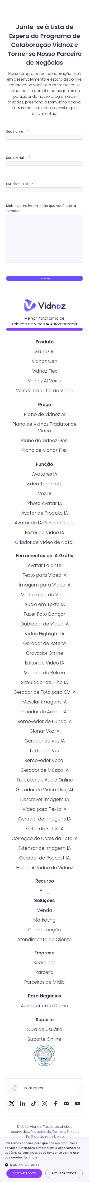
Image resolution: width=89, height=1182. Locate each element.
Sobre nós (44, 989)
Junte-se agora (44, 281)
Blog (45, 917)
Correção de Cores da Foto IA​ (45, 864)
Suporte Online (44, 1065)
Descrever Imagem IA (44, 825)
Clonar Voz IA (44, 757)
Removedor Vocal (44, 786)
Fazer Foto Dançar (44, 640)
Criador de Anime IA (44, 738)
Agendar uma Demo (44, 1032)
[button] (44, 1164)
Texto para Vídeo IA (44, 601)
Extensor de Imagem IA (44, 874)
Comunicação (44, 956)
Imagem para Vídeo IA (44, 611)
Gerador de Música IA (45, 796)
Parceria (44, 998)
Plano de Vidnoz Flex (44, 476)
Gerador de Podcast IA (44, 884)
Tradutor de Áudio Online (44, 806)
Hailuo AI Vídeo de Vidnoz (44, 894)
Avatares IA (44, 500)
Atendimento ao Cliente (44, 965)
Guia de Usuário (44, 1055)
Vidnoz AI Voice (44, 407)
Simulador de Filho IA (44, 708)
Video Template (44, 510)
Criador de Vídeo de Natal (44, 568)
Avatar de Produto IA (44, 539)
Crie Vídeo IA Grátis (44, 345)
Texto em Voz (44, 777)
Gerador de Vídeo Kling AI (44, 816)
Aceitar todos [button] (24, 1173)
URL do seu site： (44, 185)
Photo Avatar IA (44, 529)
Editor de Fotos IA (44, 855)
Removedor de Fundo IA (45, 747)
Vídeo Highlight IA (44, 660)
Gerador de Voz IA (44, 767)
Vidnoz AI (44, 378)
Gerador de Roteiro (44, 669)
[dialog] (44, 1160)
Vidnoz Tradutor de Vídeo (44, 417)
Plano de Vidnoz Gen (44, 467)
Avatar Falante (44, 591)
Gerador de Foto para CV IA (44, 718)
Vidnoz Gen (44, 387)
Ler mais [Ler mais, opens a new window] (30, 1157)
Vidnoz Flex (44, 397)
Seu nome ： (44, 133)
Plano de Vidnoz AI (44, 440)
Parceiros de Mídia (44, 1008)
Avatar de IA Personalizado (45, 549)
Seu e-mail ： (44, 159)
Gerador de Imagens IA (44, 845)
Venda (44, 936)
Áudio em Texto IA (44, 630)
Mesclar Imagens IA (44, 728)
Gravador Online (44, 679)
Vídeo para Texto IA (44, 835)
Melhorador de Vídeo (44, 621)
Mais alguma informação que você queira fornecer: (44, 233)
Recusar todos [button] (64, 1173)
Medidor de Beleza (44, 699)
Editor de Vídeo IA (44, 559)
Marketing (44, 946)
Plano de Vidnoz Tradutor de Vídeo (44, 453)
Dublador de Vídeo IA (45, 650)
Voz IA (44, 520)
